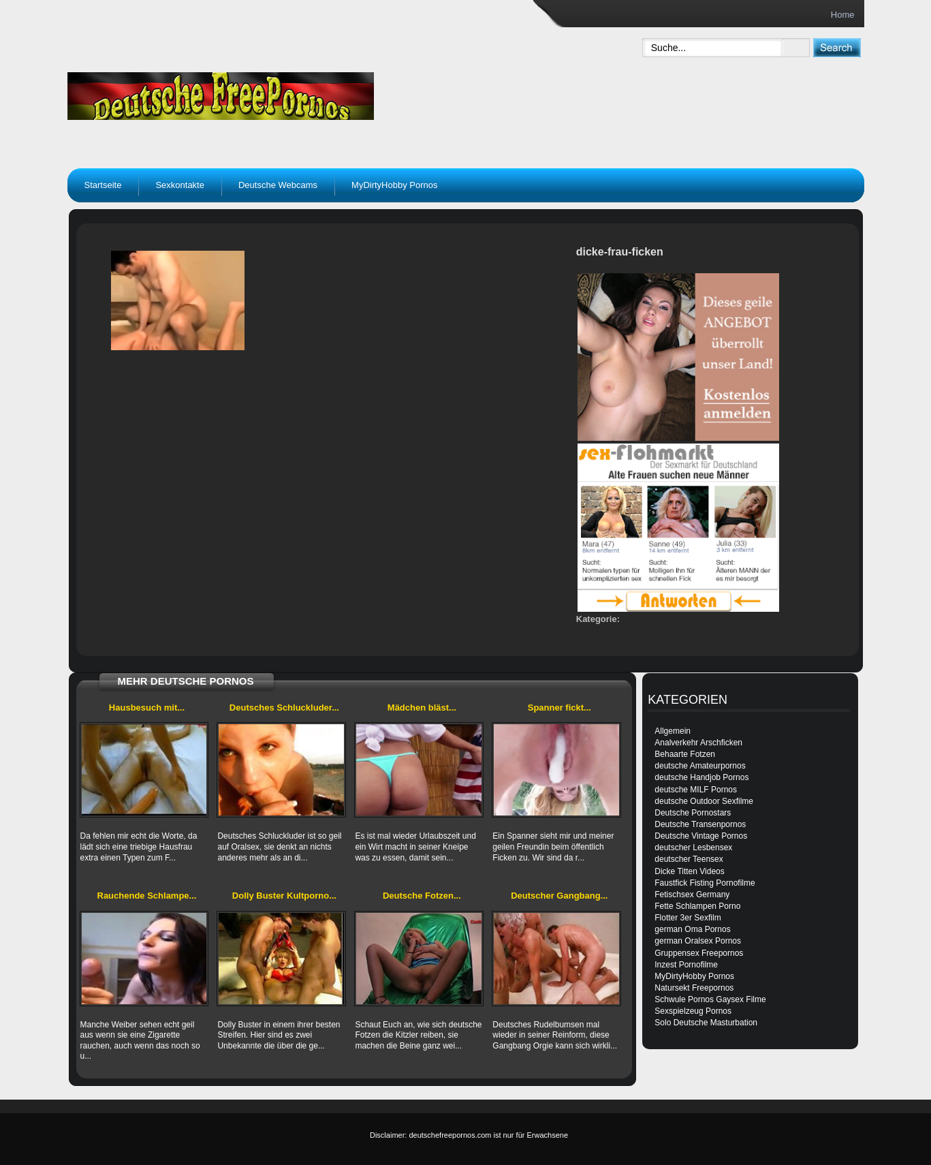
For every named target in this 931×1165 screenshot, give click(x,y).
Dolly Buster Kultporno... (284, 895)
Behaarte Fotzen (684, 754)
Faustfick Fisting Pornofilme (704, 883)
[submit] (836, 47)
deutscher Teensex (688, 859)
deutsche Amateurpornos (699, 766)
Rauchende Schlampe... (147, 895)
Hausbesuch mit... (147, 707)
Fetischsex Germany (691, 894)
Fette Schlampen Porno (697, 906)
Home (843, 15)
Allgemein (672, 731)
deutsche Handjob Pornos (701, 777)
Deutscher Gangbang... (559, 895)
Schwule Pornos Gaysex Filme (710, 999)
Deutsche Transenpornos (700, 824)
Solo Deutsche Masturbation (705, 1022)
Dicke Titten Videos (689, 871)
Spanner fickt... (559, 707)
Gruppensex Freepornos (698, 953)
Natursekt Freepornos (693, 988)
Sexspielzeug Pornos (692, 1011)
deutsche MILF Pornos (695, 789)
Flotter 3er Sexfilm (687, 917)
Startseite (103, 185)
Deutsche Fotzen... (422, 895)
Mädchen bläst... (422, 707)
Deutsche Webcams (277, 185)
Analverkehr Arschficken (698, 742)
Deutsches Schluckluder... (284, 707)
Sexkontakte (179, 185)
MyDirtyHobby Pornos (394, 185)
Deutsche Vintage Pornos (700, 836)
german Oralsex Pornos (697, 941)
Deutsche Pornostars (692, 813)
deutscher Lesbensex (693, 847)
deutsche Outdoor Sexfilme (703, 801)
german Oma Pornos (692, 929)
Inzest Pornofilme (686, 964)
